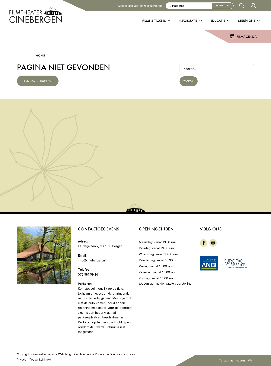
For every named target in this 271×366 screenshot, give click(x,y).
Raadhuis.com (82, 354)
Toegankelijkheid (40, 359)
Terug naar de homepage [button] (38, 81)
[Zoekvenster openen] (242, 5)
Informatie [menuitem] (188, 20)
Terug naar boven (232, 360)
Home (40, 56)
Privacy (21, 359)
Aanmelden (222, 5)
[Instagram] (213, 242)
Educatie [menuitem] (217, 20)
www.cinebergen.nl (42, 354)
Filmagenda (247, 36)
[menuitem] (203, 243)
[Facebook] (203, 243)
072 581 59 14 (88, 274)
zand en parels (126, 354)
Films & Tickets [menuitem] (154, 20)
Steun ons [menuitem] (246, 20)
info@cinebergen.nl (92, 260)
